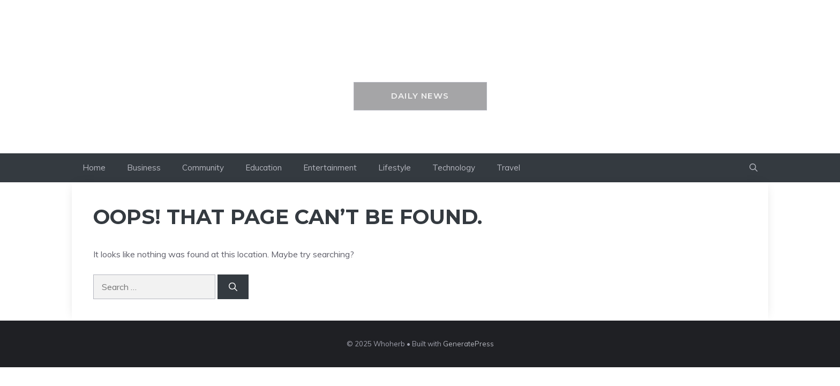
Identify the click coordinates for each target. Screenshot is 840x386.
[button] (753, 167)
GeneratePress (468, 343)
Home (94, 167)
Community (203, 167)
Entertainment (330, 167)
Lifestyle (394, 167)
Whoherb (420, 57)
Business (144, 167)
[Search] (233, 286)
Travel (508, 167)
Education (263, 167)
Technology (453, 167)
